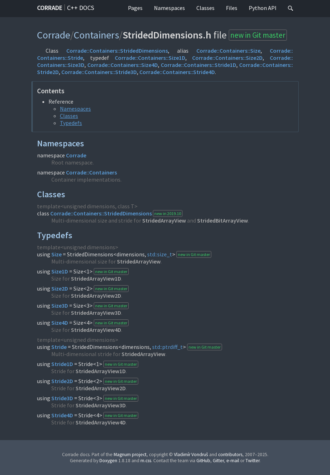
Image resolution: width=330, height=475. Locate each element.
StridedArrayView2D (96, 295)
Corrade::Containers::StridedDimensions (117, 50)
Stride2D (62, 381)
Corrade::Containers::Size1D (150, 57)
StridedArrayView (164, 220)
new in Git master (257, 35)
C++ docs (80, 8)
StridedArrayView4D (96, 329)
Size (56, 254)
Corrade (49, 8)
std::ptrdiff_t (167, 346)
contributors (230, 454)
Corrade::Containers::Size (228, 50)
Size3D (59, 305)
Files (231, 7)
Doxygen (108, 461)
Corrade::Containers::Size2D (227, 57)
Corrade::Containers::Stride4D (177, 71)
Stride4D (62, 415)
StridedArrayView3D (96, 312)
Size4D (59, 322)
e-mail (232, 461)
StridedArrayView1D (96, 278)
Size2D (59, 288)
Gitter (218, 461)
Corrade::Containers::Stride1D (198, 64)
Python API (263, 7)
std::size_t (159, 254)
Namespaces (169, 7)
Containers (96, 34)
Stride (59, 346)
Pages (135, 7)
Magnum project (130, 454)
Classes (205, 7)
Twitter (252, 461)
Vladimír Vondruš (191, 454)
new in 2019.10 (167, 213)
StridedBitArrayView (222, 220)
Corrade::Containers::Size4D (122, 64)
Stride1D (62, 363)
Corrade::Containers (91, 172)
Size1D (59, 271)
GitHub (203, 461)
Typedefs (71, 122)
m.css (145, 461)
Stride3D (62, 398)
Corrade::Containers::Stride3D (99, 71)
